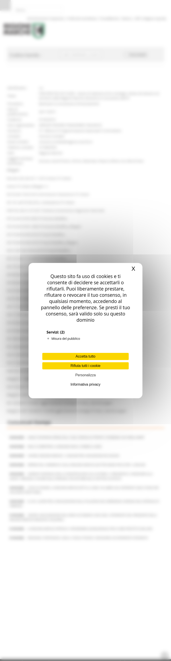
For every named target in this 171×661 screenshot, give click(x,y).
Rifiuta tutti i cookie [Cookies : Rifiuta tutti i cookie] (85, 366)
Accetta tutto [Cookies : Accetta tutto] (86, 356)
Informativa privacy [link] (85, 384)
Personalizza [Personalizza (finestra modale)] (85, 375)
